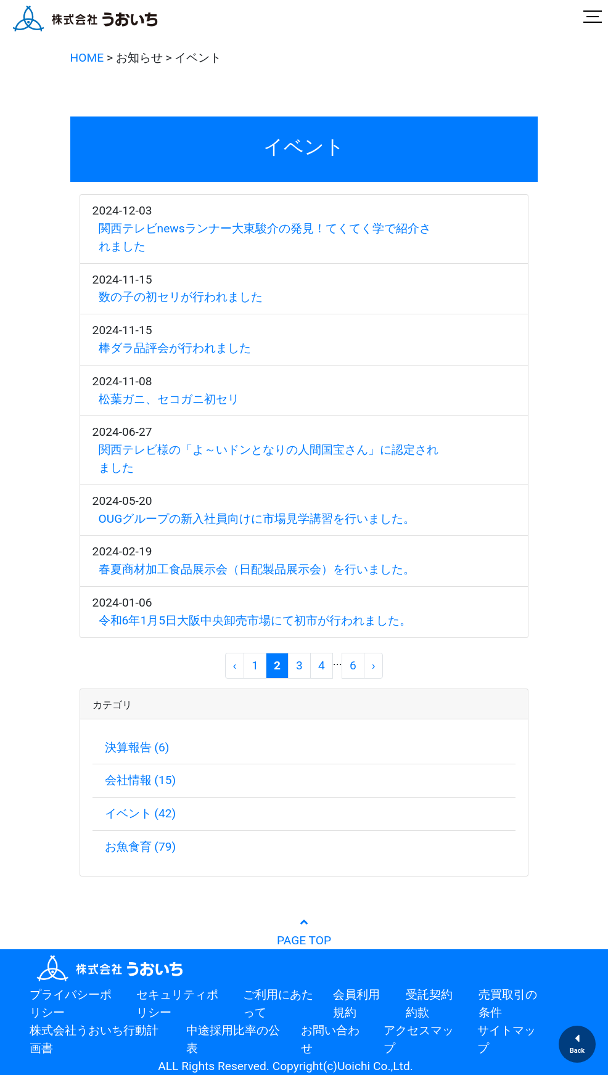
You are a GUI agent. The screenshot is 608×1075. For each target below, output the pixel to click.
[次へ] (374, 666)
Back (577, 1051)
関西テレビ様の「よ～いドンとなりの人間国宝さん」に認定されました (268, 459)
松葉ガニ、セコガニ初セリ (169, 399)
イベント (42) (140, 813)
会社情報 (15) (140, 780)
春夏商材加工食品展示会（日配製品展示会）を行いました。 (257, 569)
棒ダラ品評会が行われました (175, 348)
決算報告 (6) (137, 747)
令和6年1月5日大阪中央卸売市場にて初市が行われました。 (255, 620)
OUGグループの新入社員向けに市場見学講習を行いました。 (257, 519)
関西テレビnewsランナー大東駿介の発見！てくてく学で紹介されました (265, 237)
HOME (87, 58)
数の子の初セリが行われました (181, 297)
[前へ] (235, 666)
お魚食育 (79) (140, 847)
